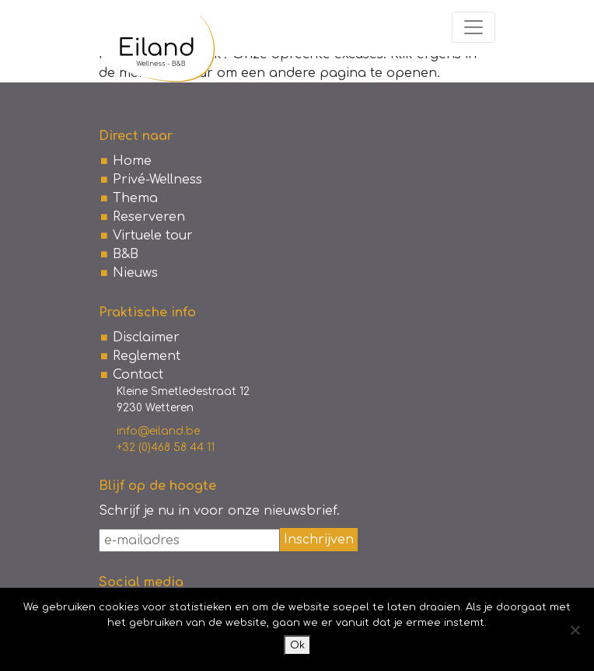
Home (132, 161)
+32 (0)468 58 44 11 (166, 447)
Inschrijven (319, 540)
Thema (135, 198)
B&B (125, 254)
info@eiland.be (158, 431)
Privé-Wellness (157, 180)
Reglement (146, 356)
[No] (574, 630)
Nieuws (135, 273)
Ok (297, 645)
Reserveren (149, 217)
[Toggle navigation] (473, 27)
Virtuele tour (153, 236)
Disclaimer (146, 337)
